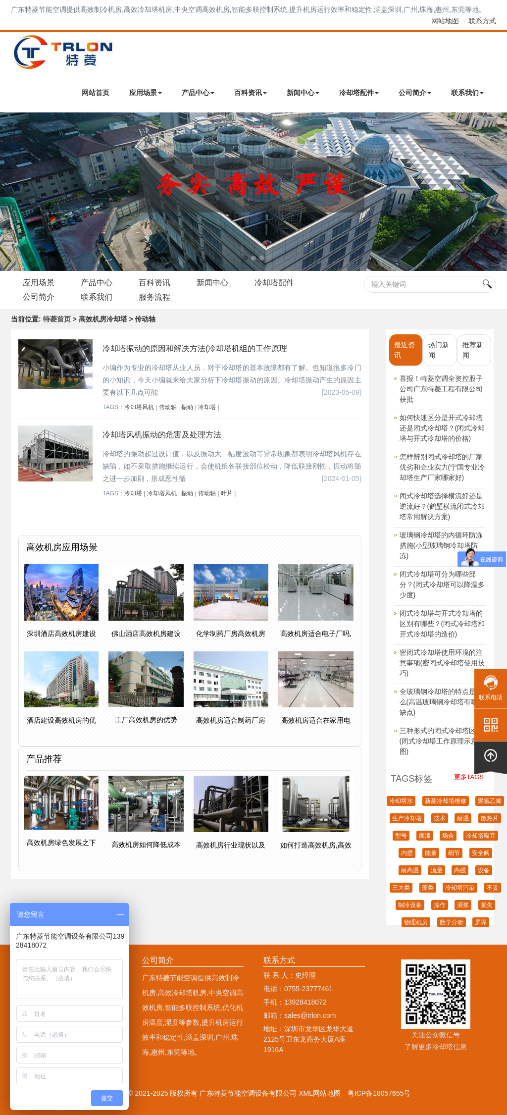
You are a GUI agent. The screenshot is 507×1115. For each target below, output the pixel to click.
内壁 (407, 853)
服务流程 (156, 297)
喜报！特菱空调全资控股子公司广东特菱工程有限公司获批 (441, 388)
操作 (440, 905)
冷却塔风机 (139, 407)
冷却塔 (207, 407)
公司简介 (415, 93)
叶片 (227, 493)
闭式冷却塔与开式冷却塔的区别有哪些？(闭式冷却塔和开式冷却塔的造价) (442, 623)
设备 (484, 870)
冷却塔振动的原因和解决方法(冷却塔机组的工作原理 (194, 348)
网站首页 (95, 93)
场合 (448, 835)
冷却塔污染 (460, 887)
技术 (440, 818)
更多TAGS (469, 777)
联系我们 (467, 93)
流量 (437, 870)
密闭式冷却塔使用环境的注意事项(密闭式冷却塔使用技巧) (442, 662)
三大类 (401, 887)
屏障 (481, 922)
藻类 (428, 887)
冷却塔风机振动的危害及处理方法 (161, 434)
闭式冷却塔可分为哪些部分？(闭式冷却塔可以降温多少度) (442, 584)
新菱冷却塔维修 (445, 800)
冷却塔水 (401, 800)
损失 (487, 905)
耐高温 (410, 870)
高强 (460, 870)
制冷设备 (410, 905)
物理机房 (416, 922)
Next (10, 192)
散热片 (490, 818)
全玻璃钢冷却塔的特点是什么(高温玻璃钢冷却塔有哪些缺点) (442, 702)
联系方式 (482, 21)
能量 (431, 853)
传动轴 (168, 407)
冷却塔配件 (359, 93)
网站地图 (445, 21)
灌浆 (463, 905)
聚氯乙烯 (490, 800)
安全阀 (481, 853)
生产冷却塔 (407, 818)
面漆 (425, 835)
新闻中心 (303, 93)
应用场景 (145, 93)
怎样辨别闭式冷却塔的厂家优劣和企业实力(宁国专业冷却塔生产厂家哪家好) (442, 467)
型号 (401, 835)
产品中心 (198, 93)
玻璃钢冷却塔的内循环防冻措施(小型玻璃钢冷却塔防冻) (441, 545)
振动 (187, 407)
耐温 (463, 818)
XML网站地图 (320, 1093)
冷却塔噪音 (481, 835)
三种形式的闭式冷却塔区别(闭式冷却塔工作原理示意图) (441, 741)
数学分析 (451, 922)
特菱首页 (57, 319)
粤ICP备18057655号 (379, 1093)
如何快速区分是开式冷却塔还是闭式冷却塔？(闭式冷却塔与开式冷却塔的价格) (442, 428)
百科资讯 (250, 93)
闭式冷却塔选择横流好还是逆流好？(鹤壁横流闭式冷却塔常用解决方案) (442, 506)
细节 (454, 853)
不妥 (493, 887)
